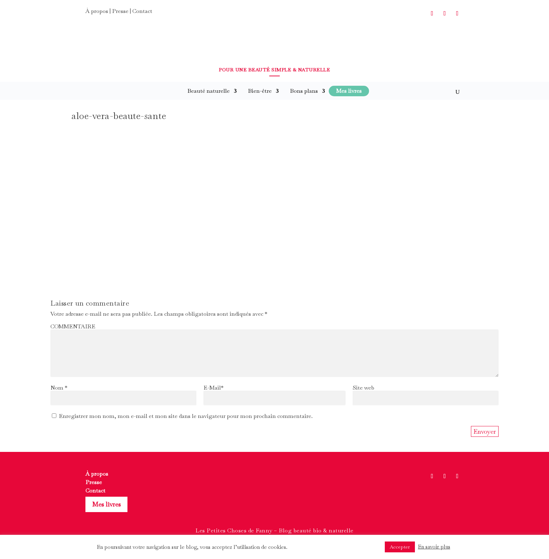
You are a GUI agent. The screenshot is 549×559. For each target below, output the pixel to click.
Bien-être (260, 91)
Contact (142, 11)
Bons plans (304, 91)
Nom (58, 387)
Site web (363, 387)
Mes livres (106, 504)
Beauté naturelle (208, 91)
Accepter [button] (400, 547)
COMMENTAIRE (72, 326)
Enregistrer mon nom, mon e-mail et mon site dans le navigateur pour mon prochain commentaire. (186, 416)
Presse (120, 11)
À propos (96, 11)
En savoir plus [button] (434, 546)
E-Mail (213, 387)
